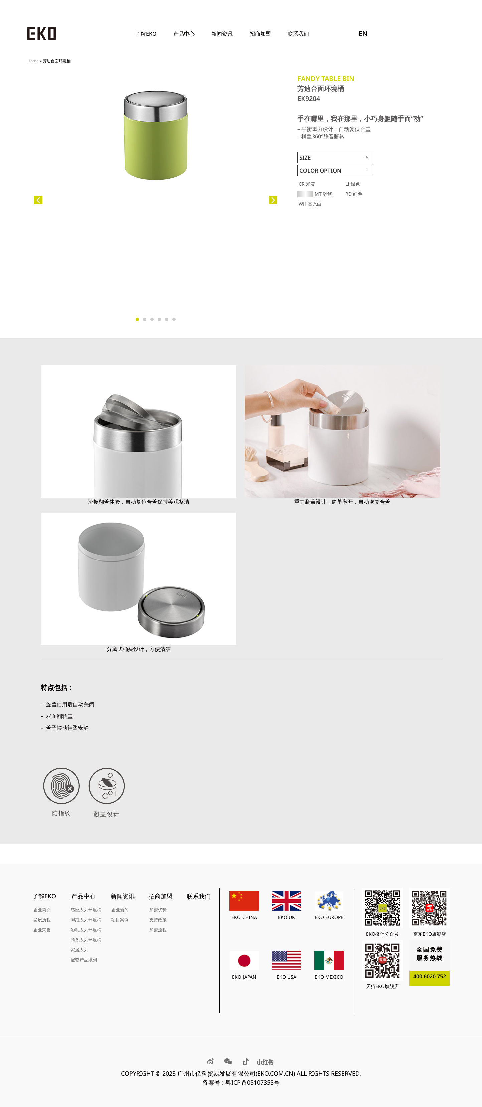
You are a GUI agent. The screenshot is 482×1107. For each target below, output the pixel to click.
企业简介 (42, 910)
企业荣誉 (42, 930)
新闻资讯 (223, 33)
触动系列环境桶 (86, 930)
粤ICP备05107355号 (252, 1082)
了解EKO (147, 33)
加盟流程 (158, 930)
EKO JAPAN (244, 977)
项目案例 (120, 920)
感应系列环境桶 (86, 910)
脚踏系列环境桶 (86, 920)
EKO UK (286, 917)
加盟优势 (158, 910)
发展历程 (42, 920)
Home (33, 60)
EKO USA (286, 977)
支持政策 (158, 920)
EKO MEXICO (329, 977)
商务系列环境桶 (86, 940)
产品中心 (185, 33)
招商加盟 (262, 33)
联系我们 (298, 33)
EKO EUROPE (329, 917)
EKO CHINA (244, 917)
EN (363, 33)
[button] (38, 200)
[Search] (441, 34)
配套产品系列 (84, 960)
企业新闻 (120, 910)
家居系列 (79, 950)
